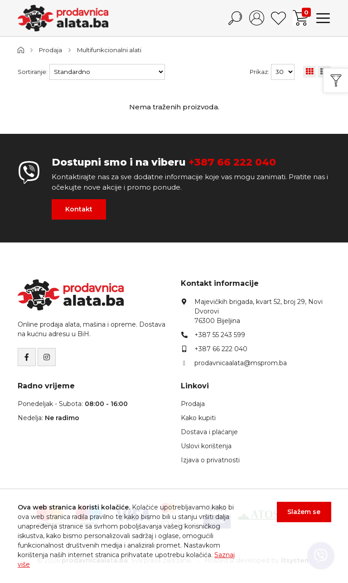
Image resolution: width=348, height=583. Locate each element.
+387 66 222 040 (232, 162)
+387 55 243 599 (219, 334)
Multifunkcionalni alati (110, 50)
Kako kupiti (198, 417)
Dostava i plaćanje (209, 431)
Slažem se (303, 513)
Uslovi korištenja (206, 445)
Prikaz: (259, 71)
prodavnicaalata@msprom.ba (240, 362)
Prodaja (51, 50)
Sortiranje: (33, 71)
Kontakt (78, 209)
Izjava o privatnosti (210, 460)
